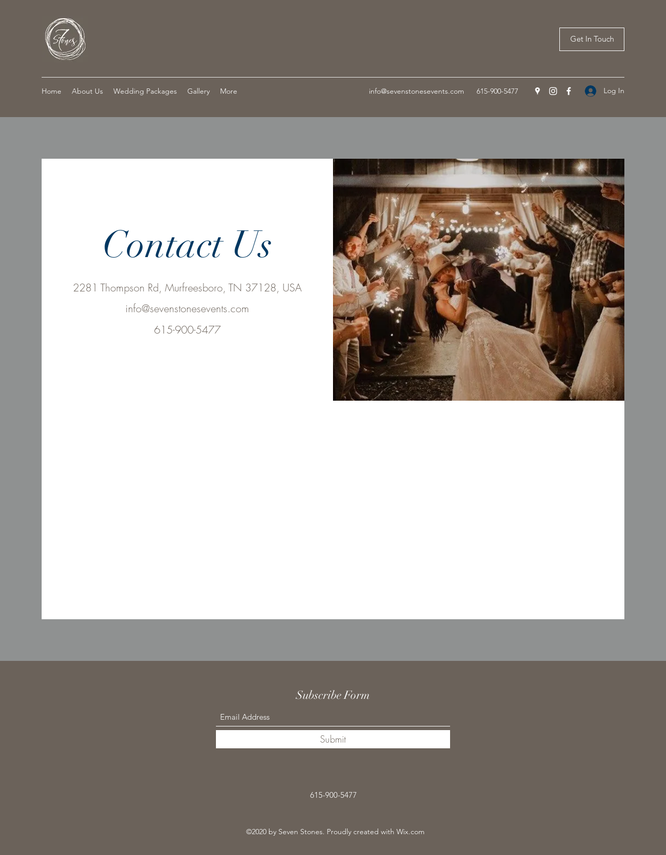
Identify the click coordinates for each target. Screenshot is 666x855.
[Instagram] (553, 91)
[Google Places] (537, 91)
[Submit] (333, 739)
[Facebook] (568, 91)
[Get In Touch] (591, 39)
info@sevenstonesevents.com (416, 91)
